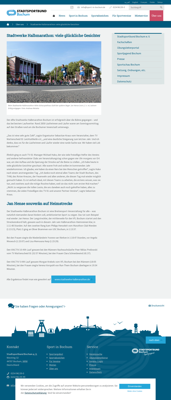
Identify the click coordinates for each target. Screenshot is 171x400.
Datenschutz (124, 81)
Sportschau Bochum (128, 64)
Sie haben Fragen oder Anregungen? (36, 306)
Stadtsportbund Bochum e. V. (133, 36)
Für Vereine (54, 361)
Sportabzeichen (99, 15)
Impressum (123, 75)
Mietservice (141, 15)
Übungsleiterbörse (98, 357)
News (62, 15)
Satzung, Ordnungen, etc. (131, 70)
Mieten (52, 364)
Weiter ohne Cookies (134, 391)
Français (144, 2)
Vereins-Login (96, 361)
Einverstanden (135, 386)
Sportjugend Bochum (129, 53)
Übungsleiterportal (128, 47)
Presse (121, 59)
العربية (127, 2)
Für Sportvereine (121, 15)
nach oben (154, 340)
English (135, 2)
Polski (152, 2)
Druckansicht (156, 305)
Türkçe (160, 2)
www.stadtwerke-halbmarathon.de (72, 279)
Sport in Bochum (78, 15)
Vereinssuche (95, 354)
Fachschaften (124, 42)
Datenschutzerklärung (36, 392)
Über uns (156, 15)
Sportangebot (56, 354)
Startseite (54, 15)
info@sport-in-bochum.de (93, 7)
